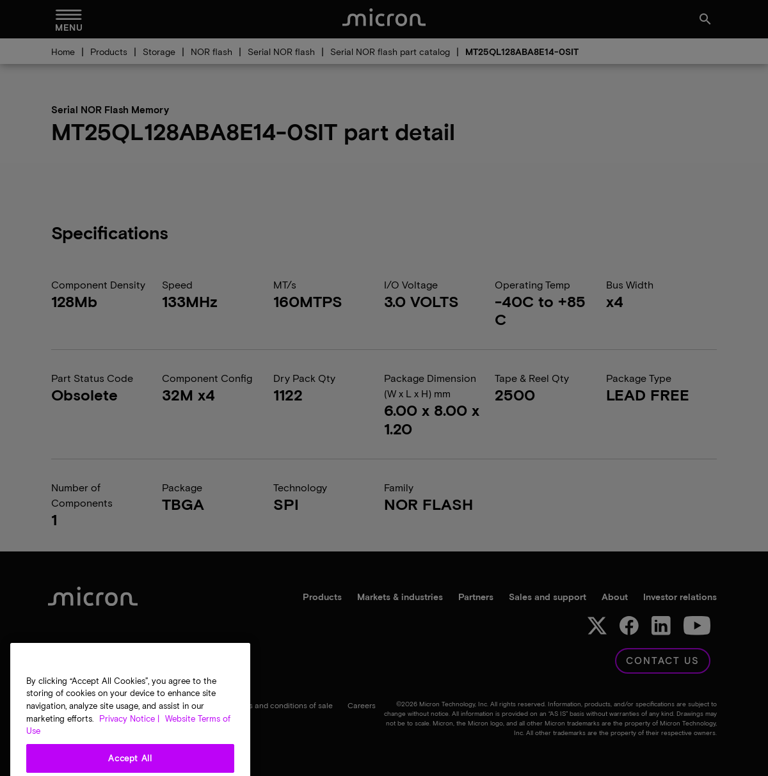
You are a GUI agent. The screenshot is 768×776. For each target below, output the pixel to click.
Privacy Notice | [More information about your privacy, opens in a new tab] (129, 738)
